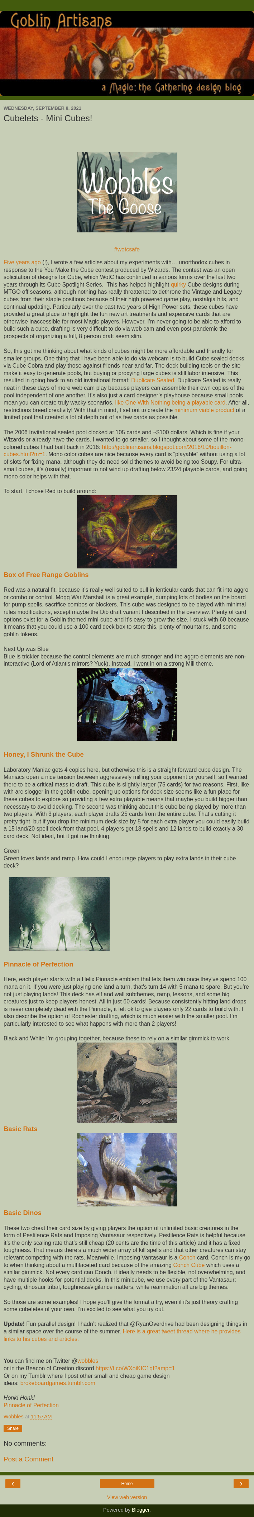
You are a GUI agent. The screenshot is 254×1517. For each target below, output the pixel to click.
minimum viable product (204, 410)
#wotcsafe (127, 249)
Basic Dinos (23, 1212)
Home (127, 1483)
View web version (127, 1497)
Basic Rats (21, 1129)
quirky (178, 285)
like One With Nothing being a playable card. (171, 403)
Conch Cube (189, 1265)
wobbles (87, 1361)
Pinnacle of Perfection (38, 964)
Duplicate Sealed (152, 380)
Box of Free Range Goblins (46, 574)
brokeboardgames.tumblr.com (57, 1383)
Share (13, 1428)
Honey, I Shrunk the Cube (45, 754)
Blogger (140, 1510)
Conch (187, 1257)
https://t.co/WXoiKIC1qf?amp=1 (135, 1368)
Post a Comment (28, 1459)
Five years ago (22, 262)
